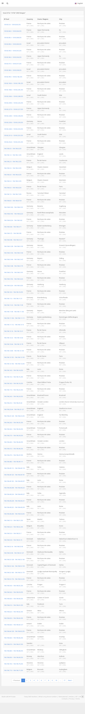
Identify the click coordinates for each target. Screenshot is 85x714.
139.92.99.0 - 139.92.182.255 (13, 77)
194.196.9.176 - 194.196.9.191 (13, 272)
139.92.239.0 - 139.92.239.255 (13, 122)
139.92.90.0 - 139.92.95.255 (12, 51)
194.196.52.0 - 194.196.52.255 (13, 527)
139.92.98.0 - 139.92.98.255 (12, 70)
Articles (71, 697)
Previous (16, 680)
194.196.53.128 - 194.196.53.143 (14, 559)
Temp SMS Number (30, 697)
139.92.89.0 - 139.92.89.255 (12, 44)
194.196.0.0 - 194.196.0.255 (12, 149)
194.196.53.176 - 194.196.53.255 (14, 579)
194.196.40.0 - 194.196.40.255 (13, 442)
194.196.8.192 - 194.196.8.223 (13, 214)
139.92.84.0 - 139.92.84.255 (12, 31)
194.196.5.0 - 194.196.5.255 (12, 181)
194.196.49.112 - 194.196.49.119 (14, 468)
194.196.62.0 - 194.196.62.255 (13, 612)
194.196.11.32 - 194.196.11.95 (13, 305)
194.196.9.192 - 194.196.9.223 (13, 279)
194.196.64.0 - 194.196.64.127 (13, 625)
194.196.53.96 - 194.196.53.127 (14, 553)
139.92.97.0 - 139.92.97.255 (12, 64)
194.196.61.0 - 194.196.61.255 (13, 605)
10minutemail (62, 697)
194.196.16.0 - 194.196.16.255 (13, 383)
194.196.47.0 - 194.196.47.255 (13, 455)
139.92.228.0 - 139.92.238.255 (13, 116)
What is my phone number (48, 697)
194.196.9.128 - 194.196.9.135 (13, 246)
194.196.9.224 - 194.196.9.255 (13, 285)
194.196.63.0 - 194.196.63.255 (13, 618)
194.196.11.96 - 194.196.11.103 (14, 312)
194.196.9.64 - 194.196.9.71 (12, 227)
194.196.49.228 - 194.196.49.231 (14, 501)
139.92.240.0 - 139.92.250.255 (13, 129)
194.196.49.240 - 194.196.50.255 (14, 514)
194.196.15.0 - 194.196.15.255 (13, 377)
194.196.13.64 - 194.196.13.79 (13, 344)
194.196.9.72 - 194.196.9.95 (12, 233)
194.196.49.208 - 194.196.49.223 (14, 488)
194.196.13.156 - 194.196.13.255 (14, 364)
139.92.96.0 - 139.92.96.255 (12, 57)
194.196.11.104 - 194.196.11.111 (14, 318)
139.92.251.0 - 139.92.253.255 (13, 135)
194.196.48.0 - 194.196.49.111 (13, 462)
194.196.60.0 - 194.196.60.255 (13, 599)
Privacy (71, 699)
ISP (76, 697)
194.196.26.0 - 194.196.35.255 (13, 422)
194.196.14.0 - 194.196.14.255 (13, 370)
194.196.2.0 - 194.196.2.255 (12, 162)
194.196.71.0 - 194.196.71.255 (13, 670)
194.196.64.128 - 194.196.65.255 (14, 631)
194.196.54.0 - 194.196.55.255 (13, 586)
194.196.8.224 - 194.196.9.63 (13, 220)
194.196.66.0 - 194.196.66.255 (13, 638)
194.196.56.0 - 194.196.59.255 (13, 592)
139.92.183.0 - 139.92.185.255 (13, 83)
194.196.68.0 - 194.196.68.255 (13, 651)
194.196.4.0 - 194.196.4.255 (12, 175)
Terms (78, 699)
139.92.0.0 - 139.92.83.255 (12, 25)
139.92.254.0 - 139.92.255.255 (13, 142)
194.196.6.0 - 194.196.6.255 (12, 188)
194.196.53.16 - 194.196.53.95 (13, 546)
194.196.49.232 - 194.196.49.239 (14, 507)
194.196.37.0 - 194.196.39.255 (13, 435)
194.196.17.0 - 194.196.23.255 (13, 390)
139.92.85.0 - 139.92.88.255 (12, 38)
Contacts (65, 699)
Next (70, 680)
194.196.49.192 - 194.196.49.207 (14, 481)
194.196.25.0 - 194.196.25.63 (13, 403)
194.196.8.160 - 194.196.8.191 (13, 207)
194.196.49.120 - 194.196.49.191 (14, 475)
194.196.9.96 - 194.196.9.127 (13, 240)
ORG (80, 697)
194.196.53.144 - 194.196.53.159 (14, 566)
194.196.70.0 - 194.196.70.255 (13, 664)
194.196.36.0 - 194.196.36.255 (13, 429)
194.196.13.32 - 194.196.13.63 (13, 338)
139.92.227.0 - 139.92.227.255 (13, 109)
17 (64, 680)
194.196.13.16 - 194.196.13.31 (13, 331)
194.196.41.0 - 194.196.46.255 (13, 449)
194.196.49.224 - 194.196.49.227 (14, 494)
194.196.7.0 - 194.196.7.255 (12, 194)
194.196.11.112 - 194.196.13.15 (14, 325)
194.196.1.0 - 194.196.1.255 (12, 155)
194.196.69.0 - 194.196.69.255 (13, 657)
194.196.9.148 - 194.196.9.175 (13, 266)
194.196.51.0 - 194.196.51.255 (13, 520)
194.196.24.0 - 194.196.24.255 (13, 396)
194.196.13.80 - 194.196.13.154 (14, 351)
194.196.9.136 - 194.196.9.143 (13, 253)
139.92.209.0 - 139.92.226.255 (13, 103)
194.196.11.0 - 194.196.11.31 (13, 298)
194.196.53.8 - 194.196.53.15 (13, 540)
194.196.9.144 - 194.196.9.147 (13, 259)
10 (56, 680)
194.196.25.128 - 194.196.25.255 (14, 416)
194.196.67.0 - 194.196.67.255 (13, 644)
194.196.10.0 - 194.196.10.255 (13, 292)
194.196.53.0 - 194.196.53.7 (12, 533)
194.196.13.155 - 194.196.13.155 (14, 357)
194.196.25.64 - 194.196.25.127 (14, 409)
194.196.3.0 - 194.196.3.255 (12, 168)
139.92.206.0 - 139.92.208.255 (13, 96)
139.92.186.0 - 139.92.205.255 (13, 90)
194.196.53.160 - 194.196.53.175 (14, 572)
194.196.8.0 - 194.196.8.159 (12, 201)
